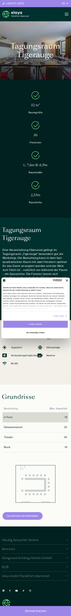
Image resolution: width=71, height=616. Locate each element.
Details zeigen (58, 316)
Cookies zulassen (35, 324)
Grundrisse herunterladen (22, 516)
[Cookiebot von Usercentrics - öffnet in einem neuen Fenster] (47, 280)
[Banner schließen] (67, 280)
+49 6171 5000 (15, 3)
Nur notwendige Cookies (35, 333)
